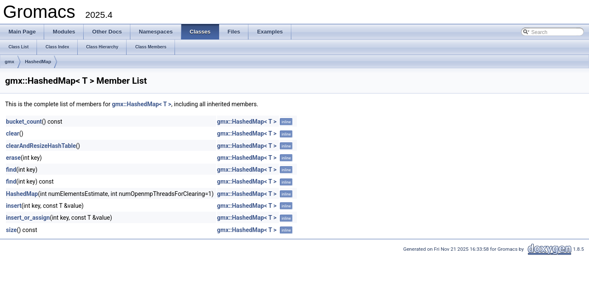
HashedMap (38, 61)
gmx (9, 61)
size (11, 230)
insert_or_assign (28, 217)
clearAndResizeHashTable (41, 145)
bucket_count (24, 121)
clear (12, 133)
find (11, 169)
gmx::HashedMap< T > (141, 104)
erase (13, 157)
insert (14, 205)
